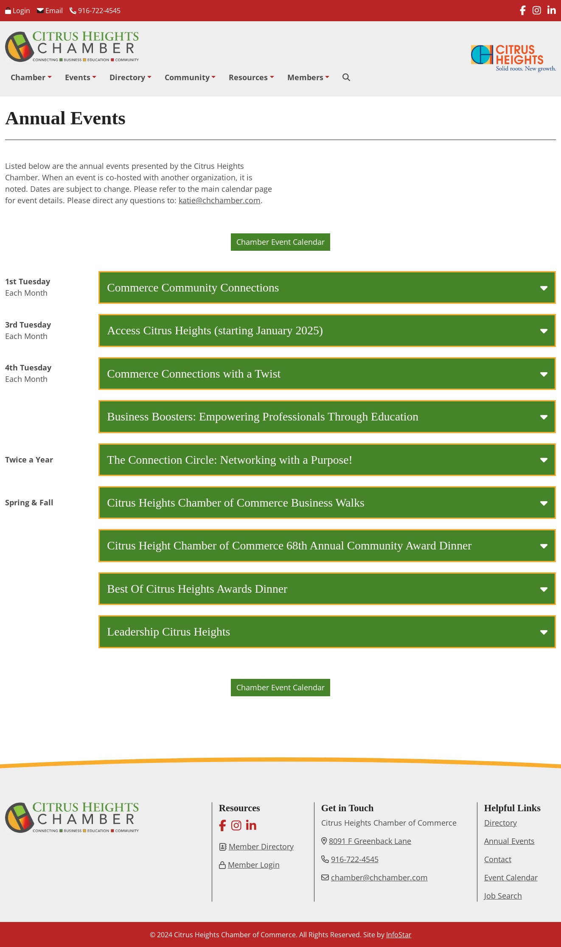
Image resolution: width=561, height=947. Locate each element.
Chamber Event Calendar (280, 242)
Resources (248, 77)
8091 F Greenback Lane (370, 841)
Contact (497, 859)
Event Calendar (511, 877)
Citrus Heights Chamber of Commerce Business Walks (327, 502)
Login (17, 10)
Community (187, 77)
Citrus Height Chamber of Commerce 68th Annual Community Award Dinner (327, 545)
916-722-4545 (95, 10)
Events (77, 77)
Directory (127, 77)
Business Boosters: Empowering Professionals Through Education (327, 416)
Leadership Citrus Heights (327, 631)
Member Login (254, 865)
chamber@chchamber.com (379, 877)
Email (50, 10)
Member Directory (261, 846)
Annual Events (509, 841)
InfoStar (399, 934)
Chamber (28, 77)
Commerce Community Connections (327, 287)
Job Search (503, 896)
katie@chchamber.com (220, 200)
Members (305, 77)
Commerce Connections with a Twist (327, 373)
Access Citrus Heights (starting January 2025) (327, 330)
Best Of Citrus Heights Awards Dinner (327, 588)
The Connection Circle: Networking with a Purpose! (327, 459)
